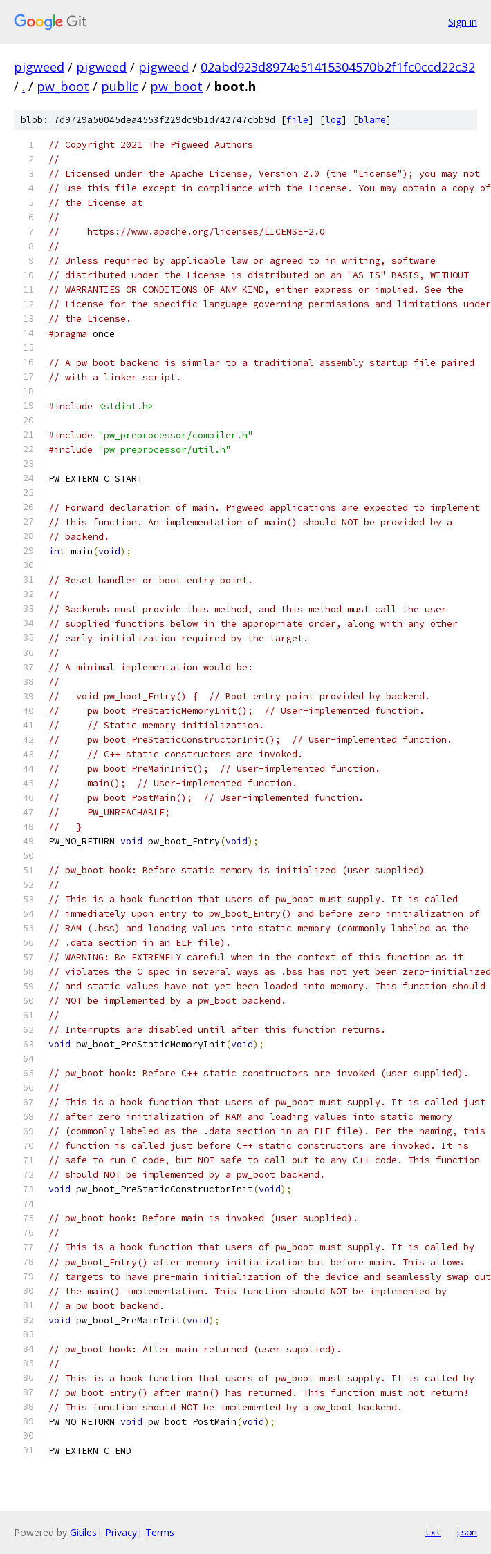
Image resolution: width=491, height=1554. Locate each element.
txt (433, 1532)
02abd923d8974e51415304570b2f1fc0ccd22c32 (338, 67)
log (333, 120)
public (119, 86)
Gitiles (83, 1532)
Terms (159, 1532)
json (466, 1532)
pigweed (39, 67)
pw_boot (63, 86)
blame (372, 120)
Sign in (462, 21)
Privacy (121, 1532)
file (297, 120)
